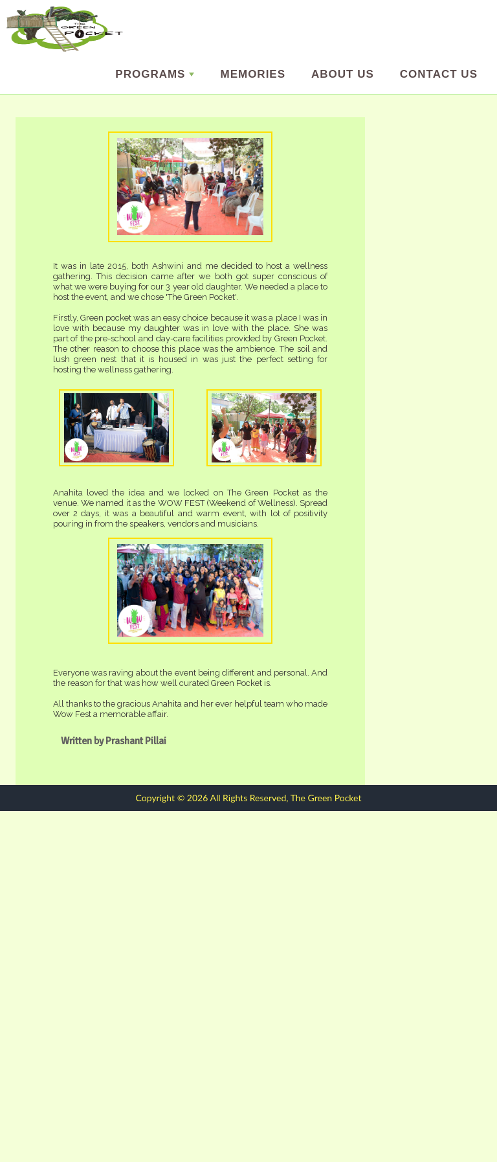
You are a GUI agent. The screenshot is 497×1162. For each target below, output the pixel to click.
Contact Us (439, 74)
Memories (252, 74)
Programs (154, 74)
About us (342, 74)
